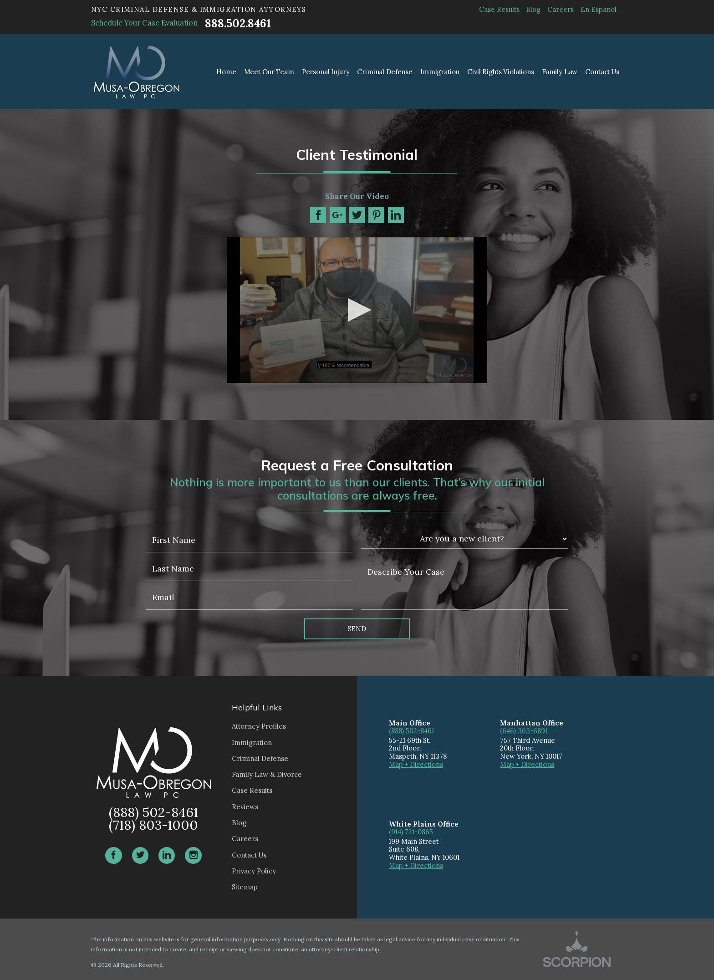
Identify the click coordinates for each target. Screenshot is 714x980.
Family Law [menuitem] (560, 71)
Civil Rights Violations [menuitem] (500, 71)
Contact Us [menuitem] (602, 71)
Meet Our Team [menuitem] (269, 71)
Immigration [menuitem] (439, 71)
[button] (356, 309)
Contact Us (249, 855)
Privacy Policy (254, 871)
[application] (357, 310)
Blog (533, 9)
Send (356, 628)
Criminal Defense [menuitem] (385, 71)
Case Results (499, 9)
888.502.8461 (237, 23)
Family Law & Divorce (267, 774)
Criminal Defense (260, 758)
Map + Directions (416, 764)
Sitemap (245, 887)
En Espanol (599, 9)
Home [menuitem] (226, 71)
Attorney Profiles (259, 726)
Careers (560, 9)
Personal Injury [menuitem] (326, 71)
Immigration (252, 742)
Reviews (245, 806)
